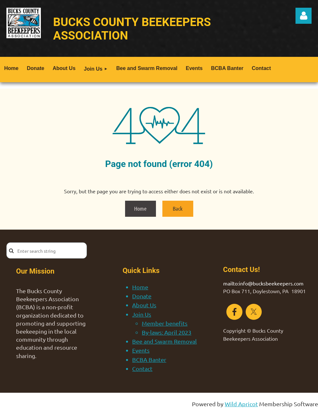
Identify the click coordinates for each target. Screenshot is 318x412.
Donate (141, 296)
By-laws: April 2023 (166, 332)
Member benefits (164, 323)
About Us (144, 305)
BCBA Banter (149, 359)
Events (141, 350)
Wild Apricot (241, 403)
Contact (142, 368)
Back (178, 208)
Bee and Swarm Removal (164, 341)
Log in (303, 16)
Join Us (141, 314)
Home (140, 208)
